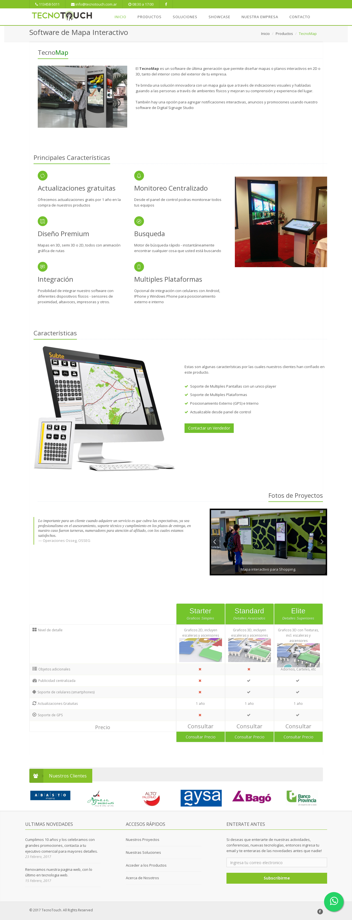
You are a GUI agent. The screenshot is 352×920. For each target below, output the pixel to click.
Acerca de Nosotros (142, 877)
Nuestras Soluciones (143, 852)
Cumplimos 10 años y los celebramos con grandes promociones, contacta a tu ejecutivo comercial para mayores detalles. (61, 845)
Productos (284, 33)
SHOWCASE (219, 16)
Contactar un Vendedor (209, 428)
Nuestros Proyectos (142, 839)
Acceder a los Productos (146, 865)
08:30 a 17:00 (140, 4)
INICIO (120, 16)
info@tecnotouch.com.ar (94, 4)
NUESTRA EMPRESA (260, 16)
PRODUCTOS (150, 16)
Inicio (265, 33)
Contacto (299, 16)
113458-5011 (47, 4)
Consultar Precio (201, 736)
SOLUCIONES (185, 16)
